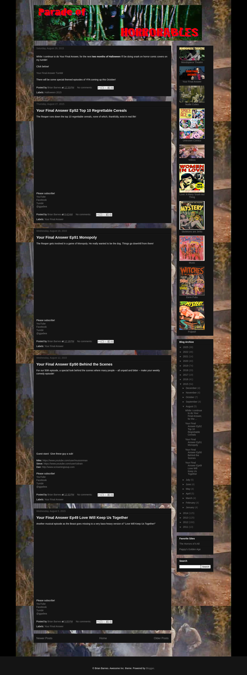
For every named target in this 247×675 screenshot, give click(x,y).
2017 (186, 374)
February (191, 502)
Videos (192, 160)
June (188, 484)
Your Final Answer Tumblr (49, 73)
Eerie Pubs (192, 297)
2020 (186, 361)
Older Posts (161, 638)
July (188, 479)
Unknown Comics (192, 140)
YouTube (41, 196)
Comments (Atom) (109, 647)
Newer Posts (44, 638)
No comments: (85, 87)
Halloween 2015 (53, 92)
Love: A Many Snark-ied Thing (192, 195)
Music (192, 262)
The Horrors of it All (189, 543)
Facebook (41, 200)
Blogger (150, 668)
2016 (186, 379)
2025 (186, 347)
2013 (186, 517)
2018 (186, 370)
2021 (186, 356)
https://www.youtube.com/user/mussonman (65, 460)
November (191, 392)
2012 (186, 522)
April (188, 493)
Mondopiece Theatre (192, 62)
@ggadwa (41, 206)
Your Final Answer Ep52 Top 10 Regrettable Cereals (81, 110)
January (190, 507)
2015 (186, 384)
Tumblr (40, 203)
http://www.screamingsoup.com (58, 467)
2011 (186, 527)
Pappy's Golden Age (190, 549)
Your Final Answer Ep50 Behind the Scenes (74, 364)
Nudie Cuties (192, 104)
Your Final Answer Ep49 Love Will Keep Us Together (82, 517)
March (189, 498)
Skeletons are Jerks (192, 231)
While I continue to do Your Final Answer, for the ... (193, 414)
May (188, 489)
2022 (186, 352)
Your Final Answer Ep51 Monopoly (66, 237)
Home (103, 638)
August (190, 406)
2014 (186, 513)
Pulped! (192, 331)
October (190, 397)
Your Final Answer (54, 219)
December (191, 388)
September (192, 401)
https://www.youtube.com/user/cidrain (63, 463)
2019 (186, 365)
